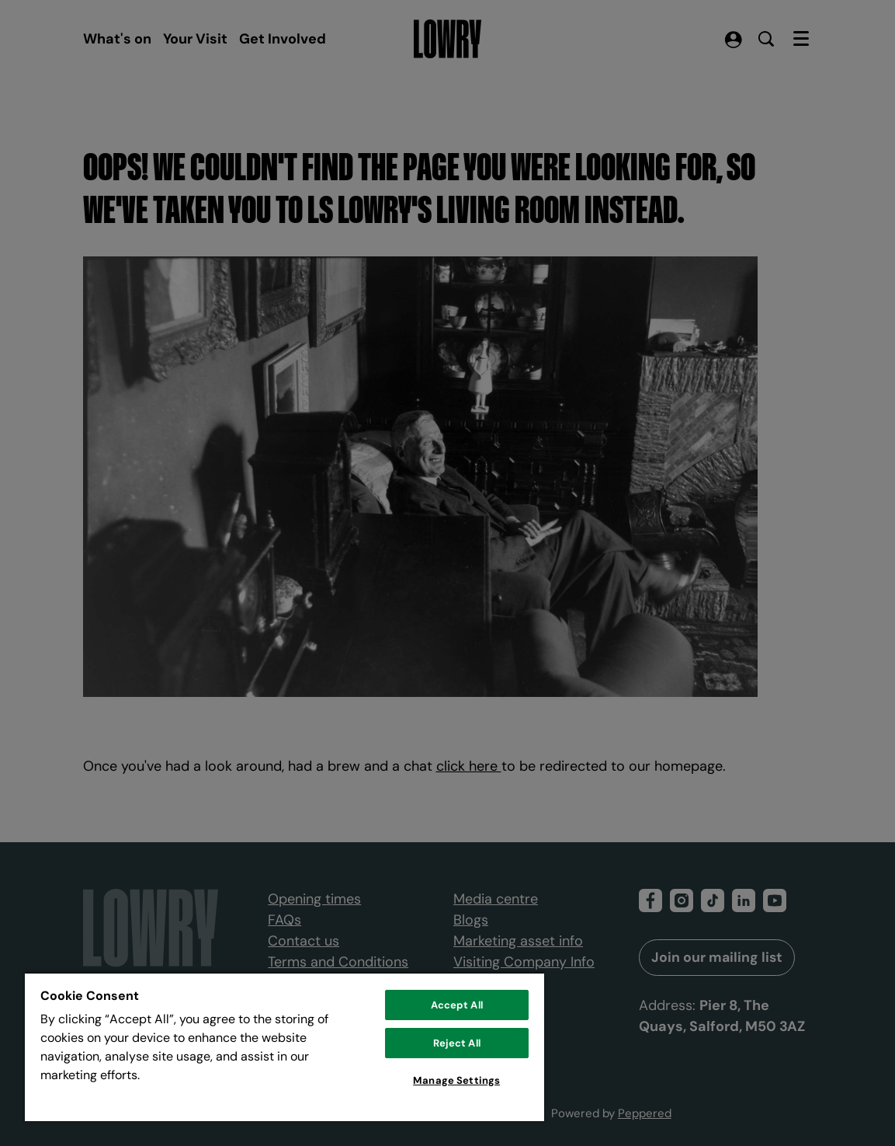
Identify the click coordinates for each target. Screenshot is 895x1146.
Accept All (457, 1005)
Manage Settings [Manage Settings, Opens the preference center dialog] (456, 1080)
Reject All (456, 1043)
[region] (284, 1046)
